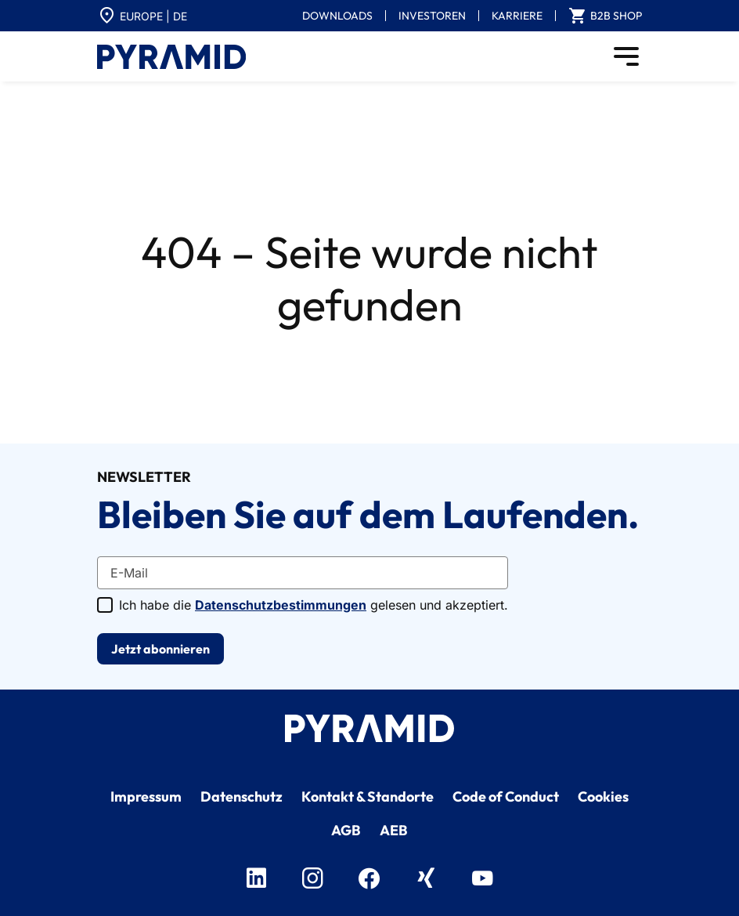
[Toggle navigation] (626, 56)
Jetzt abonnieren (160, 649)
